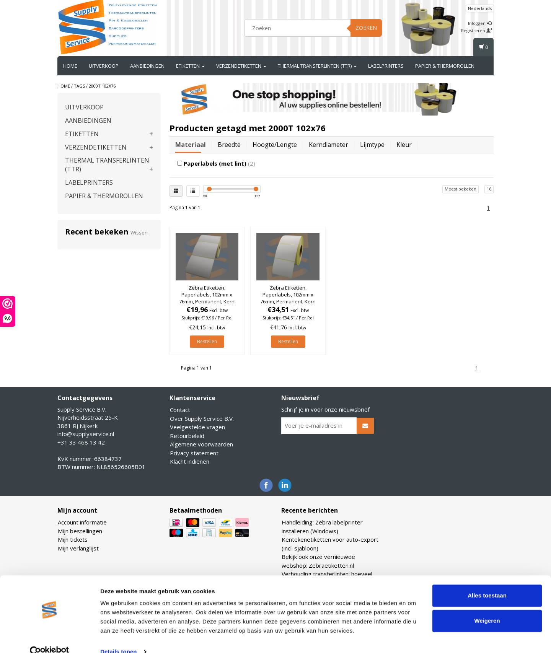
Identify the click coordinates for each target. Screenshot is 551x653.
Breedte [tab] (229, 144)
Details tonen (118, 638)
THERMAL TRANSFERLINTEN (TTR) (317, 65)
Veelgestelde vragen (197, 427)
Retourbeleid (187, 436)
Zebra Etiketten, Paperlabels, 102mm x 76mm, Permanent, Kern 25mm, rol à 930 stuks (207, 298)
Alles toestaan (487, 581)
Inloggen (479, 23)
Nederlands (480, 8)
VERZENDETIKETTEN (241, 65)
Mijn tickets (73, 539)
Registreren (476, 30)
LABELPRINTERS (386, 65)
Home (70, 65)
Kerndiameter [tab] (328, 144)
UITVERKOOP (104, 65)
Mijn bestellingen (80, 531)
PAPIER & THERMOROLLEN (444, 65)
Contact (180, 410)
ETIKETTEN (190, 65)
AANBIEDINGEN (147, 65)
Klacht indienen (189, 461)
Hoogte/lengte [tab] (275, 144)
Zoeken (366, 27)
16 (489, 189)
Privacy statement (194, 453)
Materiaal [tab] (190, 144)
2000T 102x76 (102, 86)
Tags (79, 86)
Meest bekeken (460, 189)
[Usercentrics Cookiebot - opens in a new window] (49, 638)
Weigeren (487, 606)
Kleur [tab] (404, 144)
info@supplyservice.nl (85, 434)
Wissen (139, 232)
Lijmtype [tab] (372, 144)
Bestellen (207, 341)
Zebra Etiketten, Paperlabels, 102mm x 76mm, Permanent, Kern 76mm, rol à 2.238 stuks (288, 298)
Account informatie (82, 522)
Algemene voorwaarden (201, 444)
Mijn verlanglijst (78, 548)
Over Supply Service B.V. (202, 418)
